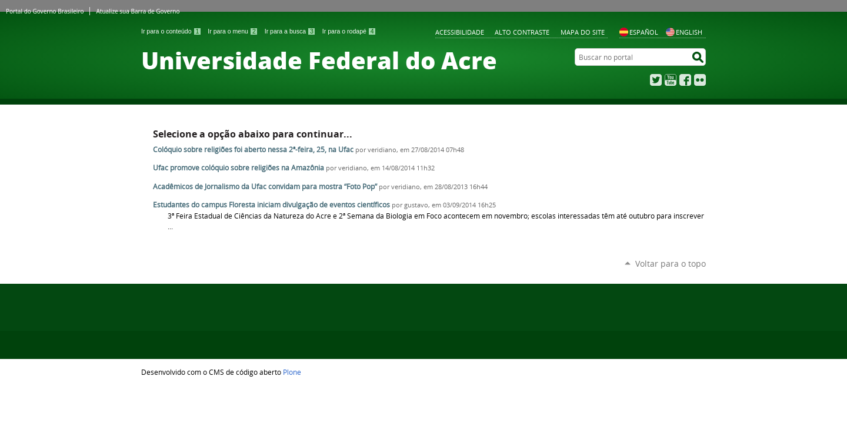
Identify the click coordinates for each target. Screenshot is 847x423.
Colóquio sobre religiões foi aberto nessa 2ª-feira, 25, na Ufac (253, 150)
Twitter (656, 80)
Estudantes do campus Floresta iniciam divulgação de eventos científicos (272, 205)
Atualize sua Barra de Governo (137, 11)
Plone (292, 372)
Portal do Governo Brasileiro (45, 11)
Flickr (700, 80)
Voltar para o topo (670, 263)
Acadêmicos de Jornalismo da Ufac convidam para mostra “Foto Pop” (265, 187)
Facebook (685, 80)
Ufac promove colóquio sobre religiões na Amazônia (238, 168)
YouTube (670, 80)
